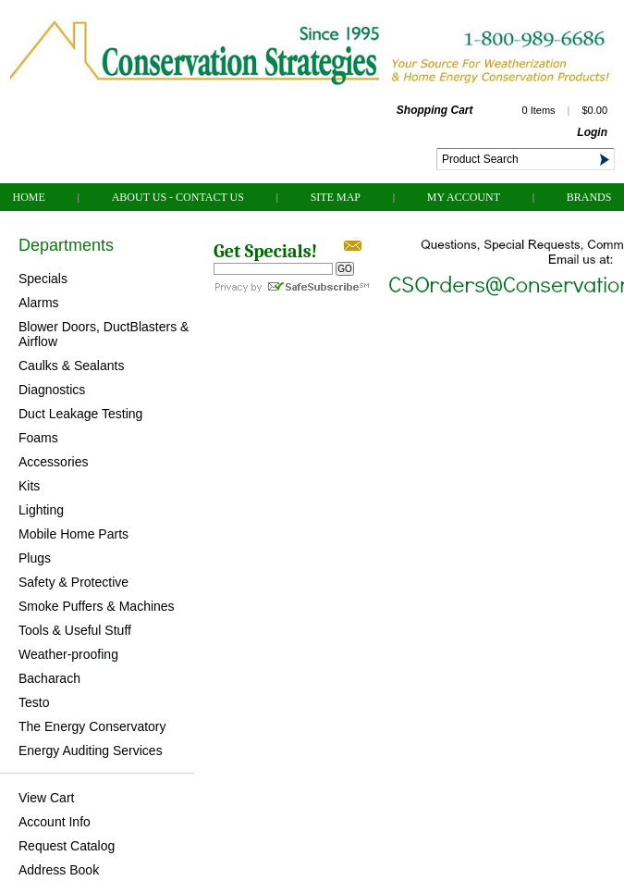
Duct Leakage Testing (80, 413)
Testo (33, 702)
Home (29, 197)
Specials (42, 278)
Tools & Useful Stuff (74, 630)
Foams (38, 437)
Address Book (58, 869)
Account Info (54, 821)
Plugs (34, 558)
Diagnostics (51, 389)
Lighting (41, 509)
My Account (463, 197)
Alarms (38, 302)
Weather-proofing (68, 654)
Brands (589, 197)
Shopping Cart (435, 110)
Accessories (53, 461)
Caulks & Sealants (71, 365)
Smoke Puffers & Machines (96, 606)
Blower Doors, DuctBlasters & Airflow (103, 334)
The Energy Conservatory (92, 726)
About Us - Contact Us (178, 197)
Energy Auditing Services (90, 750)
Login (592, 132)
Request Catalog (66, 845)
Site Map (336, 197)
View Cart (46, 797)
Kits (29, 485)
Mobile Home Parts (73, 534)
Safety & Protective (73, 582)
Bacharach (49, 678)
